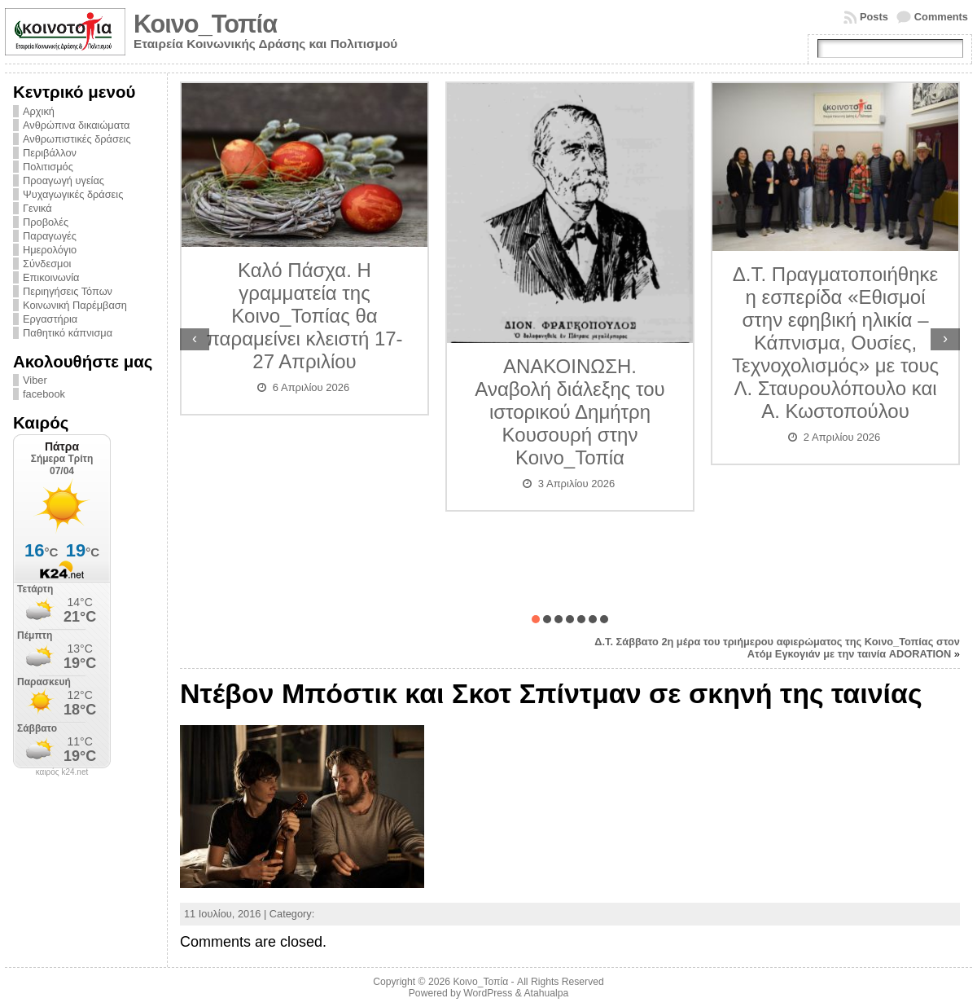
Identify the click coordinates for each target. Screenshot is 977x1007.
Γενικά (37, 208)
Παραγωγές (50, 236)
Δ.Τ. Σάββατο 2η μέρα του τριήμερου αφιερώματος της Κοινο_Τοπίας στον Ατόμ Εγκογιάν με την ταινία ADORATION (777, 647)
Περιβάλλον (50, 153)
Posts (874, 17)
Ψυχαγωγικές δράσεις (73, 194)
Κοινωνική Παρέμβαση (75, 305)
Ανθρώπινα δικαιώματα (76, 125)
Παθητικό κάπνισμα (67, 333)
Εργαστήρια (50, 319)
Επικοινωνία (51, 277)
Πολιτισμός (48, 167)
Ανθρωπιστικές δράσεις (77, 139)
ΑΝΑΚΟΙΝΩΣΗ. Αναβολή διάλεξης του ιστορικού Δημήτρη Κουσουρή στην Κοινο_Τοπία (569, 411)
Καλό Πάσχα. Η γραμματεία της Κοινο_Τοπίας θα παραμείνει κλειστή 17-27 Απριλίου (304, 315)
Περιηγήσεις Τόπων (67, 291)
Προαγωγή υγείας (63, 180)
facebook (44, 394)
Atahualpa (546, 993)
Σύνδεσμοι (47, 263)
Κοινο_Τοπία (205, 24)
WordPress (487, 993)
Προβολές (45, 222)
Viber (35, 380)
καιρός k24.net (62, 772)
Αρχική (39, 111)
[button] (536, 619)
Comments (941, 17)
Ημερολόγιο (50, 250)
